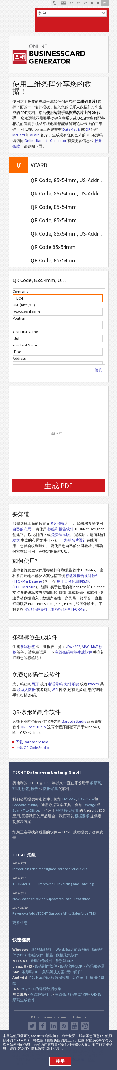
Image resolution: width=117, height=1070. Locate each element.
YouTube (74, 1026)
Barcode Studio (74, 721)
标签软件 (35, 955)
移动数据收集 (67, 810)
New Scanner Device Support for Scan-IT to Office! (51, 898)
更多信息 (19, 922)
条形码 (95, 783)
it (98, 3)
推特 (32, 1026)
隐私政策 (38, 1048)
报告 (34, 788)
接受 (60, 1061)
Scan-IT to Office (25, 810)
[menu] (72, 13)
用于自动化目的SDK (73, 581)
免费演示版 (60, 534)
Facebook (42, 1026)
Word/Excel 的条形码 (72, 949)
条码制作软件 (41, 960)
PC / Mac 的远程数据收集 (49, 977)
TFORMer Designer (28, 581)
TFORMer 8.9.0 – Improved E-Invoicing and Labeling (53, 883)
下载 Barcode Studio (32, 741)
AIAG (86, 646)
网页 (35, 684)
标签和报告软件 (60, 529)
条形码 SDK (64, 960)
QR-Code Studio (33, 727)
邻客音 (53, 1026)
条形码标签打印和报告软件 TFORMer (55, 609)
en (78, 3)
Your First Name (25, 331)
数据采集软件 (67, 955)
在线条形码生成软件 (72, 994)
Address (19, 358)
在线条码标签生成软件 (73, 652)
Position (19, 318)
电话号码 (55, 684)
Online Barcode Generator (45, 140)
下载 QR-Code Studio (32, 747)
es (85, 3)
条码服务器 (95, 966)
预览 (98, 370)
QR (87, 129)
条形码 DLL (31, 971)
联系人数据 (26, 689)
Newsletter (85, 1026)
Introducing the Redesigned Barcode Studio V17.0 (51, 868)
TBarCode (86, 799)
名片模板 (57, 523)
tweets (93, 684)
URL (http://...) (24, 305)
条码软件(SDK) (72, 966)
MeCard (18, 135)
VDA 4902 (73, 646)
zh (105, 3)
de (71, 3)
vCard (35, 135)
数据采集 (50, 788)
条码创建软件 (42, 949)
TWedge (89, 804)
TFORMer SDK (25, 586)
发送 (16, 540)
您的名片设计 (75, 540)
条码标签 (27, 646)
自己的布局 (21, 529)
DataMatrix (71, 129)
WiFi (55, 689)
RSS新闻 (64, 1026)
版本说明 (53, 1048)
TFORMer (69, 799)
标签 (25, 788)
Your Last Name (25, 345)
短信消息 (71, 684)
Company (20, 291)
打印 (16, 788)
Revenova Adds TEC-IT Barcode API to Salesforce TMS (54, 913)
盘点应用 (79, 977)
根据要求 (82, 816)
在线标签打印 (41, 994)
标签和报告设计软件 (82, 575)
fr (92, 3)
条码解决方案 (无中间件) (62, 971)
